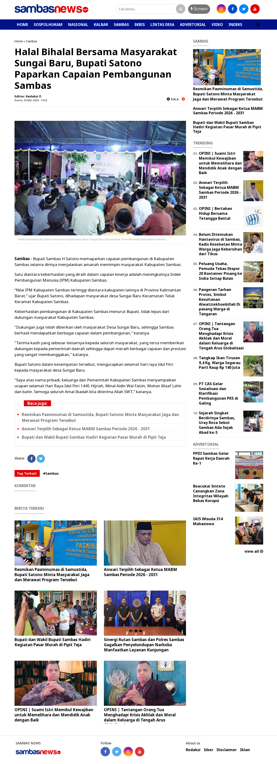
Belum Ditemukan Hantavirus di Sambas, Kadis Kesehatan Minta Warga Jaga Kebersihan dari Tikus (220, 244)
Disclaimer (227, 749)
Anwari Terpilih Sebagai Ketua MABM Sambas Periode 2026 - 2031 (86, 428)
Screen (199, 8)
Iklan (245, 749)
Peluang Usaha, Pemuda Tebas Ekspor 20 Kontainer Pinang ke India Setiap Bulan (220, 271)
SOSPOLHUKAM (48, 24)
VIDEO (217, 24)
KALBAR (101, 24)
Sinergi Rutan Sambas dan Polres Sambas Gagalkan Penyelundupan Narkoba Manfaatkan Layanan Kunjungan (144, 645)
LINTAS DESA (162, 24)
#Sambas (51, 473)
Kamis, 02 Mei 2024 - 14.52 (31, 100)
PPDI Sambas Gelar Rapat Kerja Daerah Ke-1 (211, 458)
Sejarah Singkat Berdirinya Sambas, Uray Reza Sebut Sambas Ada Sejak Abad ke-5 (217, 422)
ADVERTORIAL (193, 24)
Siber (208, 749)
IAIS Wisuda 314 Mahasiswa (208, 521)
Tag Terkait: (27, 473)
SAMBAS (121, 24)
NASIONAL (78, 24)
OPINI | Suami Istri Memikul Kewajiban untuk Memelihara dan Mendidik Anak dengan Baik (54, 715)
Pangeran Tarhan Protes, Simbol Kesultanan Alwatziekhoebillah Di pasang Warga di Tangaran (219, 301)
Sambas (31, 41)
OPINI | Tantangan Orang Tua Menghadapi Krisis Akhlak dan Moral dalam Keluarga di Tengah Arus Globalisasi (140, 717)
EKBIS (140, 24)
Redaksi (193, 749)
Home (19, 41)
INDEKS (235, 24)
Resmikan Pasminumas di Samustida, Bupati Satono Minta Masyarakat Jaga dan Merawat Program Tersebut (52, 574)
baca (173, 99)
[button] (257, 22)
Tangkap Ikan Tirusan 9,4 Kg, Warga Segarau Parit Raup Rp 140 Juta (220, 362)
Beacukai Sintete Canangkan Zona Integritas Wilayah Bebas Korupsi (210, 493)
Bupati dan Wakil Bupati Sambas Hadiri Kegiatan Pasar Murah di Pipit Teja (94, 437)
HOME (22, 24)
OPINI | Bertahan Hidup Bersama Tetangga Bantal (215, 213)
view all (253, 551)
